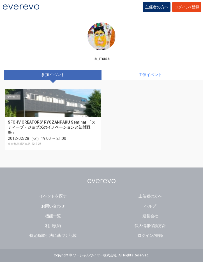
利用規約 (53, 225)
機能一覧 (53, 216)
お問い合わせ (53, 206)
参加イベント (53, 74)
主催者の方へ (157, 7)
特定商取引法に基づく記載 (53, 235)
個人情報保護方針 (150, 225)
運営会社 (150, 216)
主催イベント (150, 74)
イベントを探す (53, 196)
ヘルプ (150, 206)
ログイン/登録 (186, 7)
